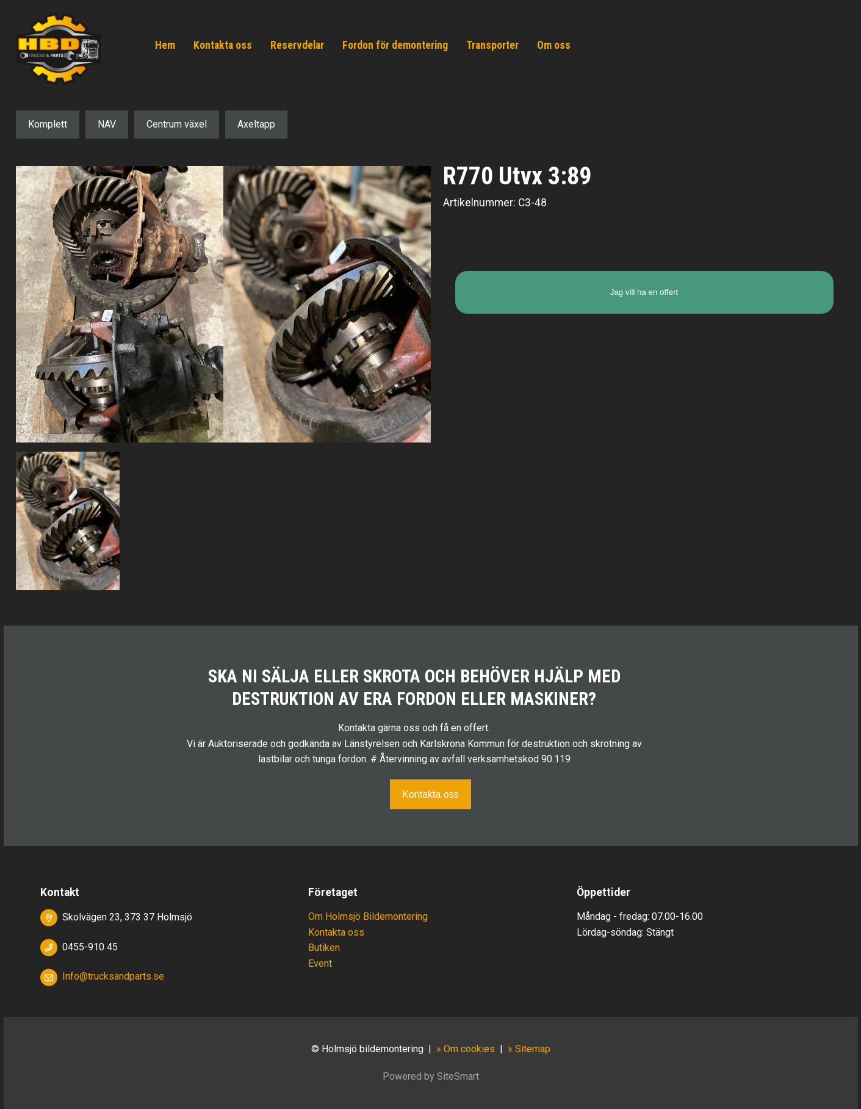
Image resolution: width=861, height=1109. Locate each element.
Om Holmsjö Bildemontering (368, 916)
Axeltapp (256, 124)
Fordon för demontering (395, 45)
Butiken (324, 947)
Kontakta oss (222, 45)
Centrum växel (176, 124)
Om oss (554, 45)
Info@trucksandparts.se (113, 976)
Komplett (47, 124)
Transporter (492, 45)
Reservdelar (297, 45)
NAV (107, 124)
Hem (165, 45)
